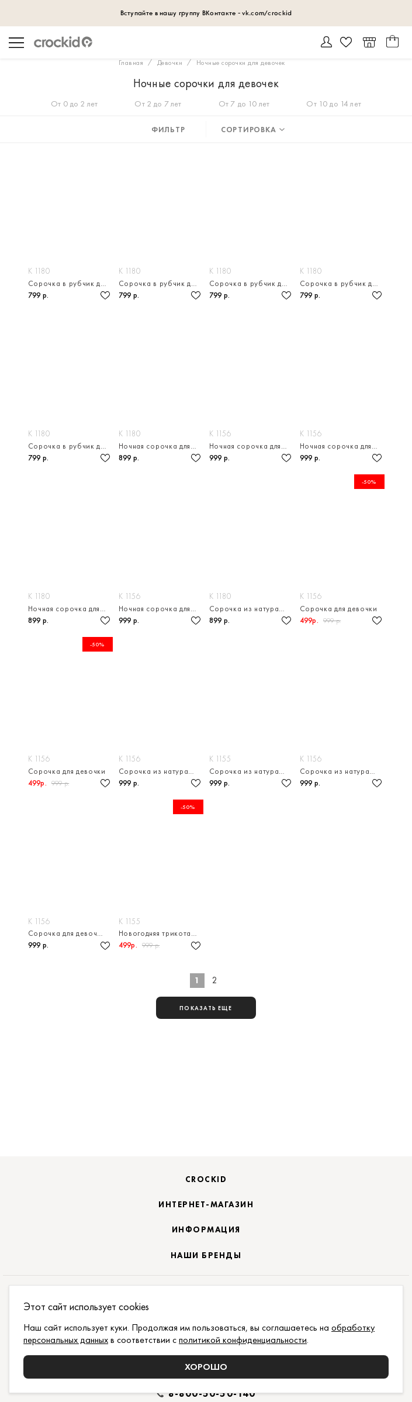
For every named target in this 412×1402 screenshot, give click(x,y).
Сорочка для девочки (339, 608)
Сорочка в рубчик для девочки (70, 283)
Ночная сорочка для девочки (161, 446)
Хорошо (206, 1366)
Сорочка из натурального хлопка (251, 608)
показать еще (205, 1008)
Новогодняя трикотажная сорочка (161, 933)
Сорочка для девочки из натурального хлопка (70, 933)
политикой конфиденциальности (243, 1340)
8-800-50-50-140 (212, 1394)
